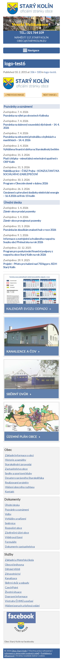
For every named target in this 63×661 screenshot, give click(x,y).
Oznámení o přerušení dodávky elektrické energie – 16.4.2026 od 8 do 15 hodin (31, 194)
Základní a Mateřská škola (19, 559)
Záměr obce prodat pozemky (19, 211)
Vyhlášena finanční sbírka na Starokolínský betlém (31, 149)
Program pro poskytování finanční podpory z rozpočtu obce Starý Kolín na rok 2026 (28, 253)
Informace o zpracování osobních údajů (21, 653)
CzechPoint (11, 587)
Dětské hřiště (12, 569)
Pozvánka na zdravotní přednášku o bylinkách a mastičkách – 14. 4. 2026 (29, 138)
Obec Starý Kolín (19, 651)
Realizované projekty (17, 482)
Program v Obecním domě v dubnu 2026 (25, 183)
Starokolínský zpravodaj (18, 464)
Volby (8, 514)
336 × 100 (35, 72)
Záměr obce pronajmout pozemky (22, 220)
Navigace (31, 50)
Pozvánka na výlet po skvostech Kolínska (26, 115)
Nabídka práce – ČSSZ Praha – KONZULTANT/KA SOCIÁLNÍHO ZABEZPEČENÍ (31, 172)
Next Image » (50, 95)
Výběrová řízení (13, 537)
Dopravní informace (16, 596)
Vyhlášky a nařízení (15, 518)
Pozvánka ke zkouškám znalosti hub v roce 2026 (29, 229)
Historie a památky (15, 459)
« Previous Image (14, 95)
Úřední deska (13, 202)
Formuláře (11, 541)
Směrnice (10, 523)
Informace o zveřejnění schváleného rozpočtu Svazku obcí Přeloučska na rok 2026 (29, 240)
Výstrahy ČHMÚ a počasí (19, 601)
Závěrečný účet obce (17, 532)
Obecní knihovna (14, 564)
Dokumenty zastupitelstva (20, 546)
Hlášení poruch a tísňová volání (22, 605)
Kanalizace (11, 578)
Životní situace (13, 591)
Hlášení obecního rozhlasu (19, 487)
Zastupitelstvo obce (16, 468)
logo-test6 (50, 72)
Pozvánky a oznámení (18, 106)
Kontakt (9, 491)
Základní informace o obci (19, 455)
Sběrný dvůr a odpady (17, 582)
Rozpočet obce (13, 527)
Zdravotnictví (12, 573)
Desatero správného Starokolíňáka (24, 477)
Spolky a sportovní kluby (18, 473)
